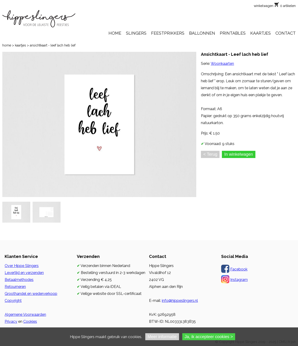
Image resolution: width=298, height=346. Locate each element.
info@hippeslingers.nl (180, 300)
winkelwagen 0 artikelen (275, 6)
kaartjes (20, 45)
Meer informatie (162, 336)
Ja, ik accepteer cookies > (209, 336)
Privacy (11, 321)
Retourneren (15, 286)
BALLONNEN (202, 33)
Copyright (13, 300)
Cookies (30, 321)
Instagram (239, 279)
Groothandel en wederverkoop (31, 293)
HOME (114, 33)
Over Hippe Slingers (22, 266)
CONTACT (285, 33)
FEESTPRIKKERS (167, 33)
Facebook (238, 269)
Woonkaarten (222, 63)
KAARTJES (260, 33)
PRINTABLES (233, 33)
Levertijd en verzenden (24, 272)
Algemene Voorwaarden (25, 314)
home (6, 45)
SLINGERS (136, 33)
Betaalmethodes (19, 279)
